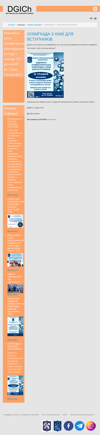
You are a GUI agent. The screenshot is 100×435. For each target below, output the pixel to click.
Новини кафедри (34, 25)
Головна (11, 25)
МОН (65, 415)
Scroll (93, 426)
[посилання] (51, 119)
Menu (95, 9)
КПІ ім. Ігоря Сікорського (50, 415)
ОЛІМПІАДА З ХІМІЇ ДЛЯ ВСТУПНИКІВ (50, 36)
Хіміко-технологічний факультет (82, 415)
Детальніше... (13, 195)
